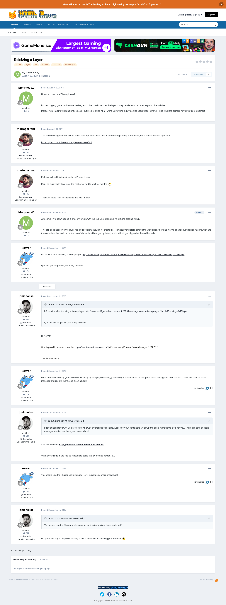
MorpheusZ (31, 72)
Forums (12, 32)
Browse (14, 26)
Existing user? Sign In (190, 15)
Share (182, 74)
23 (26, 111)
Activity (27, 24)
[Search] (195, 24)
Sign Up (211, 14)
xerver (26, 247)
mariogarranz (26, 128)
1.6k (26, 271)
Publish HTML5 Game (84, 24)
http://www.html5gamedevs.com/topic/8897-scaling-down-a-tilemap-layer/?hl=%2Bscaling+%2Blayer (133, 254)
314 (26, 319)
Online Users (37, 32)
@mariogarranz (26, 155)
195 (26, 152)
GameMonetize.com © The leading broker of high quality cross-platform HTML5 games (110, 4)
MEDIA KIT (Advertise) (58, 24)
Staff (24, 32)
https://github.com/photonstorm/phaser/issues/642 (66, 142)
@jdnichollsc (26, 322)
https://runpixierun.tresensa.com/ (91, 347)
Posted (52, 87)
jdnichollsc (26, 296)
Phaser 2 (45, 75)
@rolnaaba (26, 274)
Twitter (39, 24)
